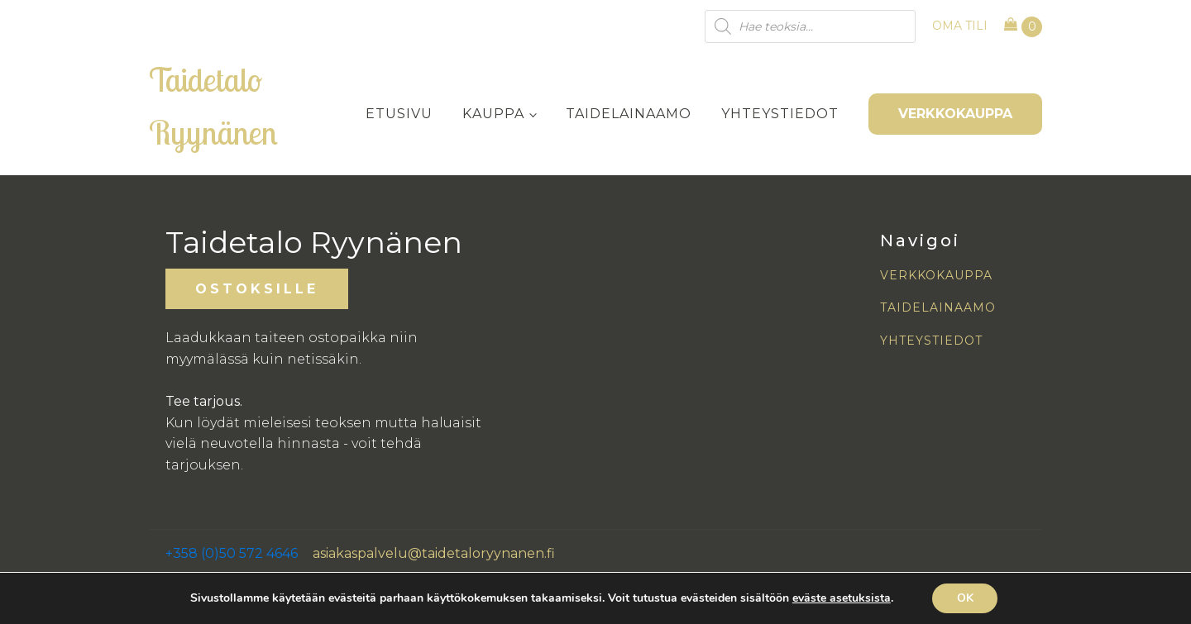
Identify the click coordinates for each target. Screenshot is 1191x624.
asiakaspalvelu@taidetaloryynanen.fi (434, 553)
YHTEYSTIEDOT (931, 341)
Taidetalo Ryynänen (213, 106)
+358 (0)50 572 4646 (231, 553)
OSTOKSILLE (256, 289)
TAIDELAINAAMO (938, 308)
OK (965, 598)
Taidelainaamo (628, 113)
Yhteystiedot (780, 113)
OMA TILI (960, 25)
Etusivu (399, 113)
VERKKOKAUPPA (955, 113)
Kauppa (493, 113)
